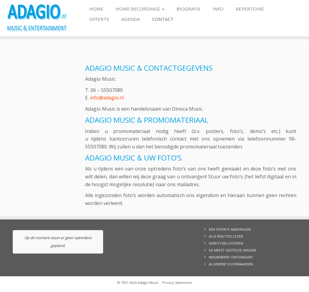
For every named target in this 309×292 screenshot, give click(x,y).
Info (218, 9)
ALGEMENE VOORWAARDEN (231, 264)
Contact (163, 19)
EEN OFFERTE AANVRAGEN (230, 229)
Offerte (99, 19)
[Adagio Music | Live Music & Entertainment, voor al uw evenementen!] (36, 18)
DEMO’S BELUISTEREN (226, 243)
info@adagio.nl (107, 97)
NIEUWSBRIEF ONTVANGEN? (231, 257)
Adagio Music (148, 282)
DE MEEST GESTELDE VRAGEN (232, 250)
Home (96, 9)
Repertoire (250, 9)
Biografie (189, 9)
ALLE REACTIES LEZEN (226, 236)
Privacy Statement (177, 282)
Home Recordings (140, 9)
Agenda (130, 19)
